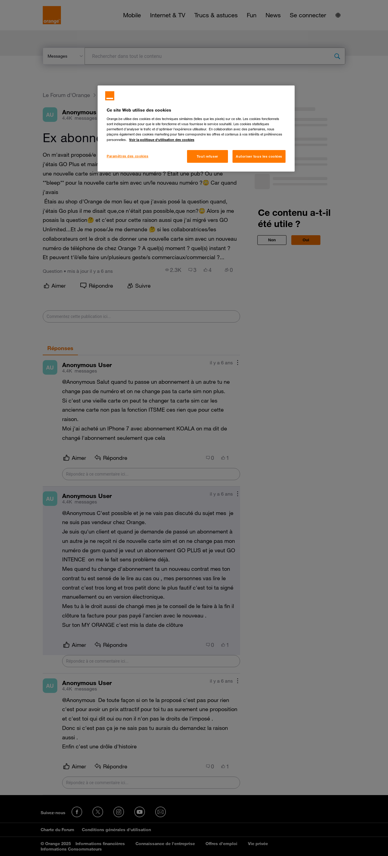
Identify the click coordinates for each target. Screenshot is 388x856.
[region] (196, 128)
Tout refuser (207, 156)
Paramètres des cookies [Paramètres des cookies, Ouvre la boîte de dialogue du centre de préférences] (128, 156)
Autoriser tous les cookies (259, 156)
